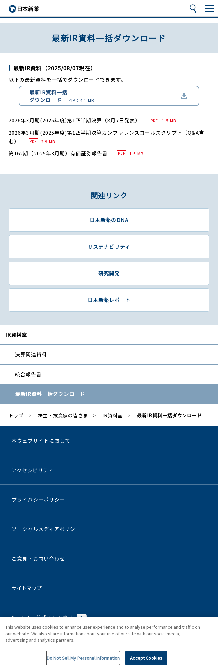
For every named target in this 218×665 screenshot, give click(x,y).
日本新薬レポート (109, 299)
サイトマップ (27, 587)
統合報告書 (28, 374)
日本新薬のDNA (109, 219)
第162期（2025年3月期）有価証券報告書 (76, 153)
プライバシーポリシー (38, 499)
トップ (16, 415)
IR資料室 (16, 334)
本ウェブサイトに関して (41, 440)
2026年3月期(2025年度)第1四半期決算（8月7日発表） (92, 120)
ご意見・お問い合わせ (38, 558)
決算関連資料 (31, 354)
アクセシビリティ (33, 470)
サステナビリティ (109, 246)
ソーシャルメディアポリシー (46, 528)
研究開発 (109, 273)
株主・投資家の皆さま (63, 415)
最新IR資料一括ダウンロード (61, 96)
